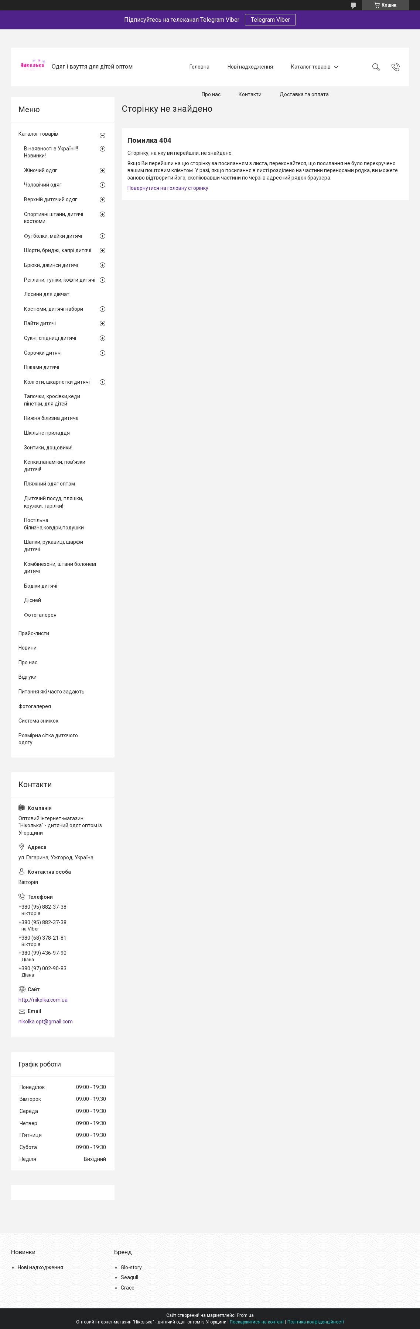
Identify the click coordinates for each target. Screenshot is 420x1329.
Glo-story (131, 1267)
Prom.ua (245, 1315)
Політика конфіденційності (315, 1322)
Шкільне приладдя (47, 433)
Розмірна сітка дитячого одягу (48, 739)
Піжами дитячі (41, 367)
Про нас (211, 94)
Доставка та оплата (304, 94)
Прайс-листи (33, 633)
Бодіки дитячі (40, 586)
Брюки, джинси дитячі (51, 265)
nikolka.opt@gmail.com (45, 1021)
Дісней (32, 600)
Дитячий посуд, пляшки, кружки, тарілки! (53, 502)
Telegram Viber (270, 19)
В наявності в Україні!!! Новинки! (51, 152)
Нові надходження (250, 67)
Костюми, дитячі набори (53, 309)
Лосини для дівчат (46, 294)
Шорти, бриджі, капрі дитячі (57, 250)
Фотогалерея (40, 615)
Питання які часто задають (51, 692)
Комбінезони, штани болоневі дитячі (60, 567)
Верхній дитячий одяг (50, 199)
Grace (127, 1288)
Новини (27, 648)
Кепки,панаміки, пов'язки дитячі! (54, 465)
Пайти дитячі (40, 323)
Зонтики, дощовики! (48, 447)
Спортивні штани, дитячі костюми (53, 218)
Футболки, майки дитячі (53, 236)
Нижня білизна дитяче (51, 418)
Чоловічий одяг (43, 185)
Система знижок (38, 721)
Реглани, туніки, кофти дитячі (59, 280)
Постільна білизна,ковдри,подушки (54, 523)
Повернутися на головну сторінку (167, 188)
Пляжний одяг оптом (49, 484)
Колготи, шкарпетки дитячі (57, 382)
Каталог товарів (311, 67)
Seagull (129, 1277)
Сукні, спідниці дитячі (50, 338)
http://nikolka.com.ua (43, 1000)
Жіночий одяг (40, 170)
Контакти (250, 94)
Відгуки (27, 677)
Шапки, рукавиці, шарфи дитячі (53, 545)
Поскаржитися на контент (257, 1322)
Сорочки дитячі (43, 353)
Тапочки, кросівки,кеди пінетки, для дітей (52, 400)
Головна (199, 67)
